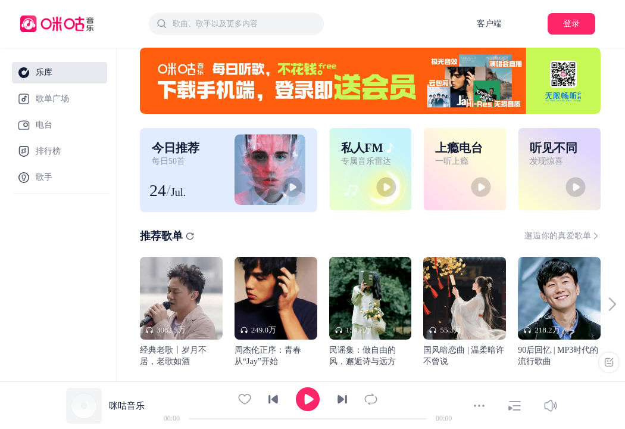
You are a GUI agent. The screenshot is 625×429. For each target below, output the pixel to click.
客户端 (489, 23)
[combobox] (236, 24)
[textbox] (245, 24)
